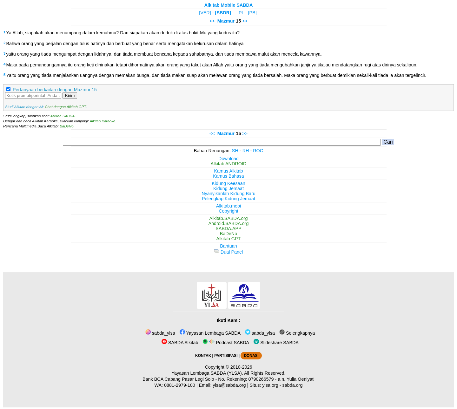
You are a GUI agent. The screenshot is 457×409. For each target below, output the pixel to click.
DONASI (251, 355)
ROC (258, 150)
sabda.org (292, 385)
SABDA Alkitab (180, 342)
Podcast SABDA (225, 342)
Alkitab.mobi (228, 205)
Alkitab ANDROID (229, 163)
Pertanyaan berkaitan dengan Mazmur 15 (55, 89)
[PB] (252, 12)
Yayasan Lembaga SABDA (210, 333)
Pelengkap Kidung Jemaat (228, 198)
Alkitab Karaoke (103, 121)
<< (212, 21)
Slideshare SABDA (276, 342)
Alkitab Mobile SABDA (228, 5)
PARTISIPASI (225, 355)
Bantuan (228, 246)
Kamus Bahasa (228, 176)
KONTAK (203, 355)
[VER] (205, 12)
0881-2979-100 (179, 385)
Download (228, 158)
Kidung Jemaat (228, 188)
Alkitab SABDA (62, 116)
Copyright (228, 211)
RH (245, 150)
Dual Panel (228, 252)
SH (235, 150)
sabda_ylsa (160, 333)
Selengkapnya (297, 333)
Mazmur (226, 21)
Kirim (70, 95)
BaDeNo (67, 126)
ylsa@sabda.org (229, 385)
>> (245, 21)
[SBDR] (223, 12)
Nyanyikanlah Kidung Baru (228, 193)
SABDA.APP (228, 228)
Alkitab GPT (228, 238)
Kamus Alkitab (228, 171)
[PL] (241, 12)
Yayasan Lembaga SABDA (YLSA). (207, 373)
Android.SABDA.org (228, 223)
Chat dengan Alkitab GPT (65, 107)
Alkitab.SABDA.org (228, 218)
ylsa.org (270, 385)
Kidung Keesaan (228, 183)
